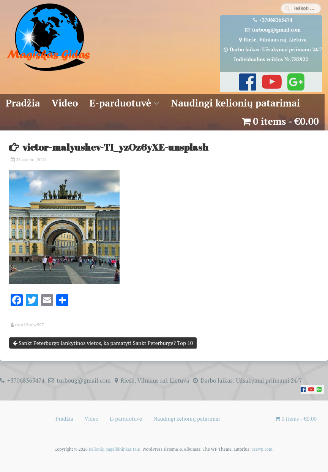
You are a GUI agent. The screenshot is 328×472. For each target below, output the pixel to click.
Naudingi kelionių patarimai (235, 103)
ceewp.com (262, 449)
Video (65, 103)
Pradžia (23, 103)
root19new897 (29, 324)
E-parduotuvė (120, 103)
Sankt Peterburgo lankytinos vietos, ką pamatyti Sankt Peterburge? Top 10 (103, 342)
